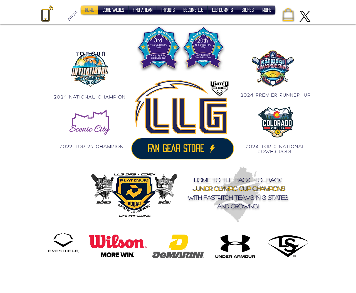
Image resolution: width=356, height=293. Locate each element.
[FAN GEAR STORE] (182, 148)
